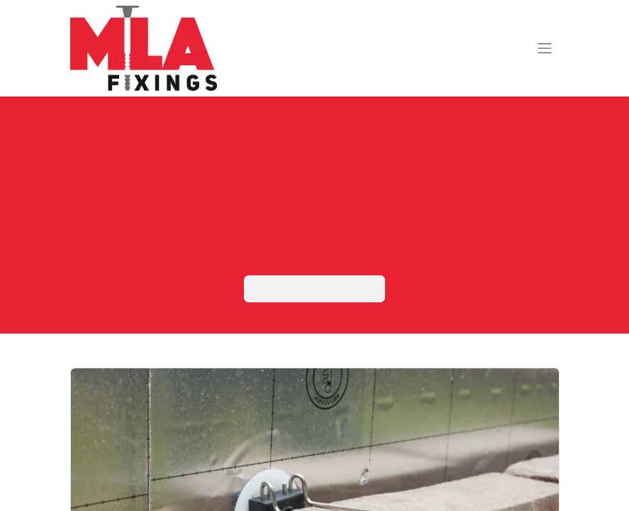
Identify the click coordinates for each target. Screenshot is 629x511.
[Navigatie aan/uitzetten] (545, 48)
